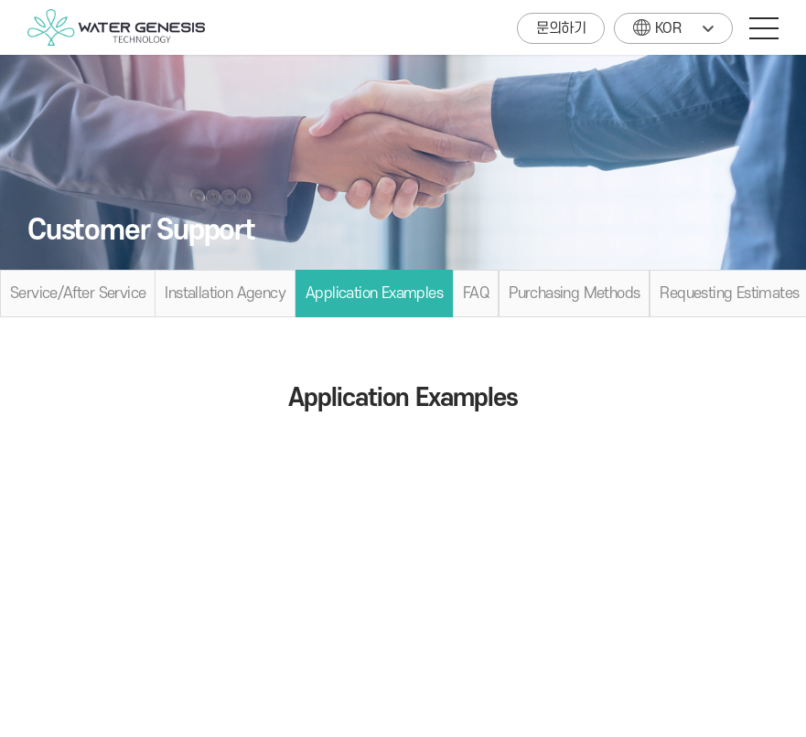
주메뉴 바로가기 (0, 0)
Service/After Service (77, 293)
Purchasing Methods (574, 293)
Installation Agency (225, 293)
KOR (657, 25)
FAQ (476, 293)
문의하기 (561, 28)
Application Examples (374, 293)
